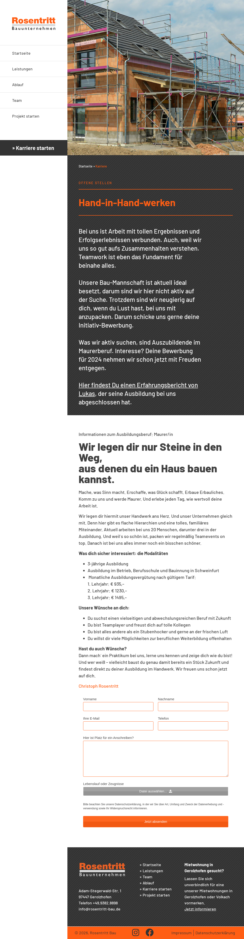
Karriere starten (157, 888)
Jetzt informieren (200, 908)
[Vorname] (118, 706)
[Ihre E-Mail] (118, 725)
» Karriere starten (33, 148)
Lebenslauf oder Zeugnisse (103, 783)
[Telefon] (193, 725)
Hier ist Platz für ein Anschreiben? (108, 737)
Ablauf (17, 84)
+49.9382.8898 (105, 902)
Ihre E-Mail (91, 718)
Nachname (166, 699)
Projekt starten (25, 116)
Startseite (21, 53)
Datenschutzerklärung (215, 932)
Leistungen (22, 68)
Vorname (90, 699)
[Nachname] (193, 706)
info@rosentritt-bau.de (99, 908)
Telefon (163, 718)
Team (17, 100)
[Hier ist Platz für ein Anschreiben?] (155, 759)
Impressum (181, 932)
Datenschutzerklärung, (128, 804)
